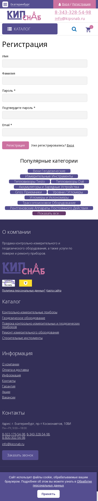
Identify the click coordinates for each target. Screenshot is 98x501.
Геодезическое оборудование (23, 318)
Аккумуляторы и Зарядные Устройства (49, 187)
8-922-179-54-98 (13, 434)
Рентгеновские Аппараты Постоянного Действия (49, 208)
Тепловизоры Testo (29, 181)
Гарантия (8, 386)
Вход (65, 4)
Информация (11, 375)
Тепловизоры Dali (70, 181)
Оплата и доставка (15, 370)
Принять (48, 494)
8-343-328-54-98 (73, 12)
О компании (10, 364)
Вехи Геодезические (49, 171)
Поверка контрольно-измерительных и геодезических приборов (41, 325)
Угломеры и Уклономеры (49, 197)
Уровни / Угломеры (68, 192)
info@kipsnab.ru (58, 19)
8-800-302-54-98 (13, 438)
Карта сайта (53, 290)
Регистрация (81, 4)
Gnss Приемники (28, 192)
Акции (6, 392)
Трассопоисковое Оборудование (49, 203)
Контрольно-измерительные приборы (29, 312)
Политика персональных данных (23, 290)
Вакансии (8, 397)
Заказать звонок (20, 455)
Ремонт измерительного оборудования (30, 332)
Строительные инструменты (22, 338)
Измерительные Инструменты (49, 176)
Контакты (9, 381)
